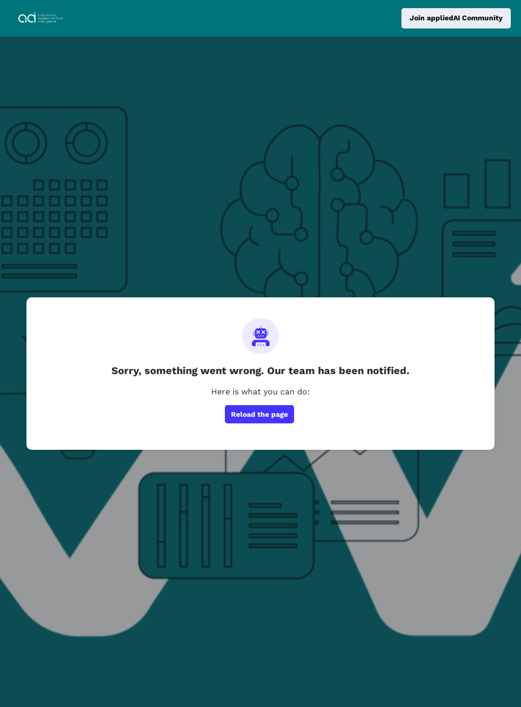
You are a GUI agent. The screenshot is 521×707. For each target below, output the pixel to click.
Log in (380, 18)
